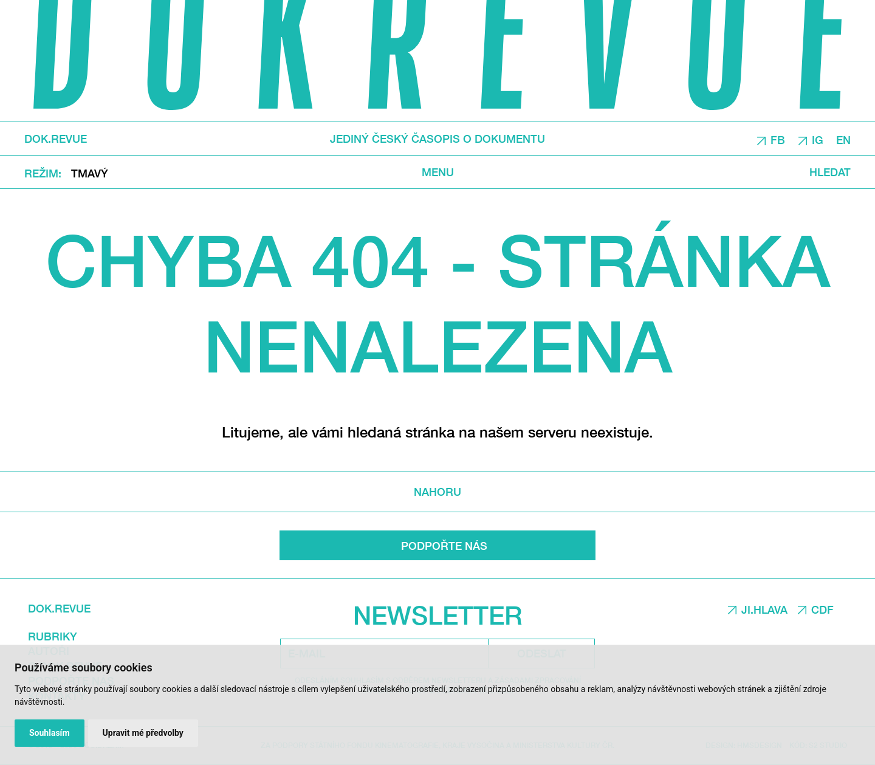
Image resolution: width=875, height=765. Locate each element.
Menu (438, 171)
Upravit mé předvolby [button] (143, 733)
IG (817, 139)
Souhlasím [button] (49, 733)
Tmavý (89, 172)
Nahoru (437, 491)
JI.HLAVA (764, 609)
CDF (822, 609)
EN (843, 139)
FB (777, 139)
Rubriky (52, 636)
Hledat (830, 171)
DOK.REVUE (55, 138)
